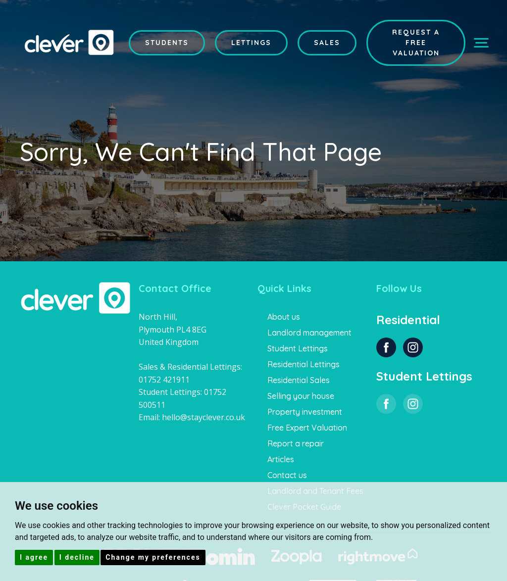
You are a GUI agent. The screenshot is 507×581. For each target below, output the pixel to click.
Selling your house (300, 396)
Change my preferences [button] (152, 557)
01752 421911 (164, 379)
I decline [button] (77, 557)
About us (283, 317)
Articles (280, 459)
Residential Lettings (303, 364)
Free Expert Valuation (307, 428)
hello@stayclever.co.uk (203, 417)
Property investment (304, 412)
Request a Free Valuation (416, 42)
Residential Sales (298, 380)
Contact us (287, 475)
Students (167, 42)
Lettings (251, 42)
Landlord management (309, 333)
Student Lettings (297, 348)
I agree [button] (34, 557)
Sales (327, 42)
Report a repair (295, 443)
